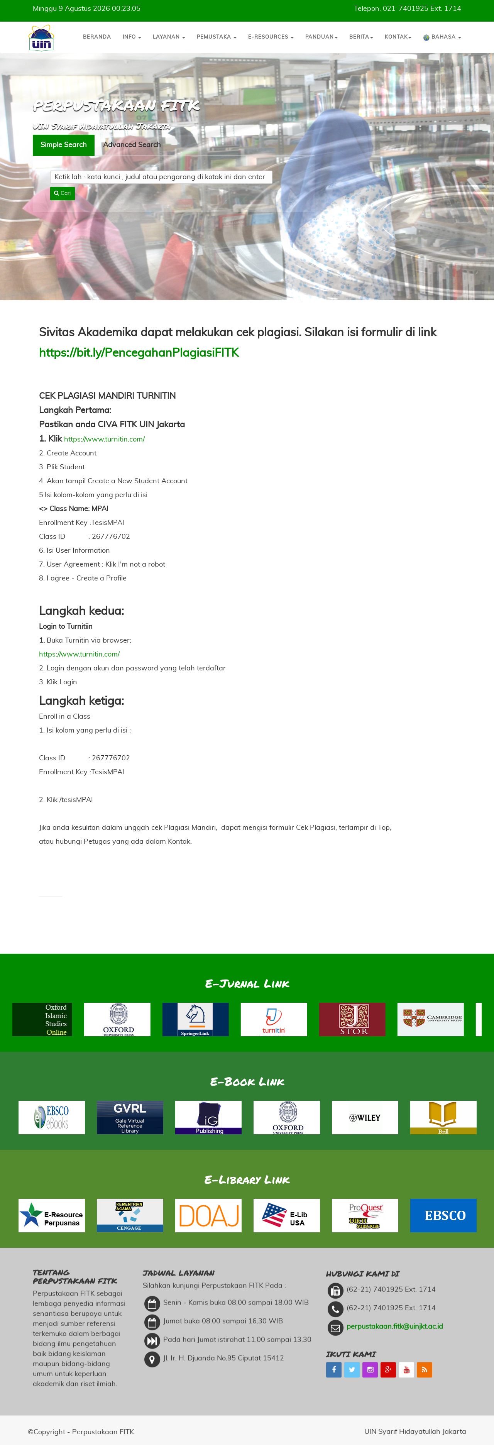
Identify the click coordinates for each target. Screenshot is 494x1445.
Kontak (398, 37)
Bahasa (442, 37)
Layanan (169, 37)
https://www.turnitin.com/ (104, 439)
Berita (361, 37)
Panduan (321, 37)
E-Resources (271, 37)
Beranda (97, 37)
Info (132, 37)
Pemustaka (217, 37)
